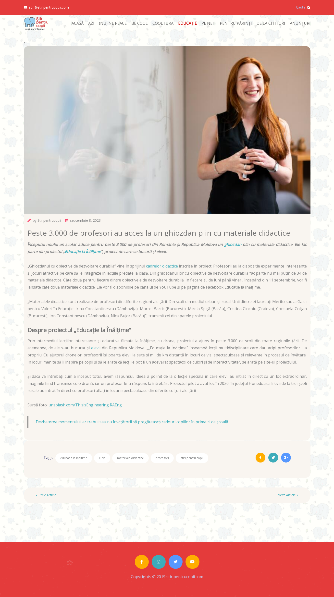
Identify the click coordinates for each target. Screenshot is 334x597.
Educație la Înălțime (83, 251)
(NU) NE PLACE (113, 23)
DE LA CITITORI (271, 23)
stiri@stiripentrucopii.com (46, 7)
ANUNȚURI (300, 23)
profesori (162, 458)
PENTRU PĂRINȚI (236, 23)
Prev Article (46, 495)
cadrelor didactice (162, 266)
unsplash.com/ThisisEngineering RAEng (85, 405)
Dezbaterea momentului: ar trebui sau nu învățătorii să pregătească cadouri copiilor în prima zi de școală (132, 422)
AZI (91, 23)
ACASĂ (78, 23)
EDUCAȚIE (187, 23)
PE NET (208, 23)
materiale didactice (130, 458)
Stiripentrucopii (49, 220)
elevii (95, 348)
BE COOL (139, 23)
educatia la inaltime (73, 458)
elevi (102, 458)
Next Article (287, 495)
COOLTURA (162, 23)
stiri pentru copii (192, 458)
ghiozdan (232, 244)
